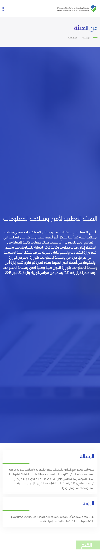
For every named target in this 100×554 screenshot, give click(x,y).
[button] (5, 8)
